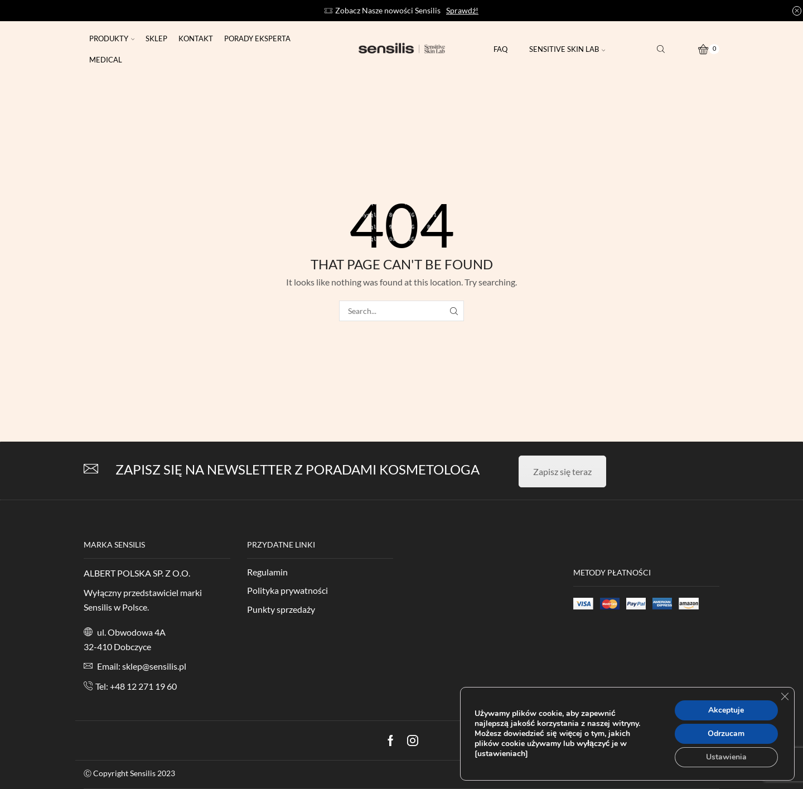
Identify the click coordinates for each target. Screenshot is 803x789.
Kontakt (195, 38)
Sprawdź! (462, 10)
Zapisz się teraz (562, 471)
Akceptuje (726, 710)
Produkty (111, 38)
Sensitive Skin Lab (567, 49)
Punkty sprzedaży (281, 609)
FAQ (500, 49)
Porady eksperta (257, 38)
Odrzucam (726, 733)
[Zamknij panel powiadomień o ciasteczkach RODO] (785, 696)
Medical (105, 59)
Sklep (156, 38)
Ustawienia (726, 757)
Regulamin (267, 572)
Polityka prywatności (287, 590)
